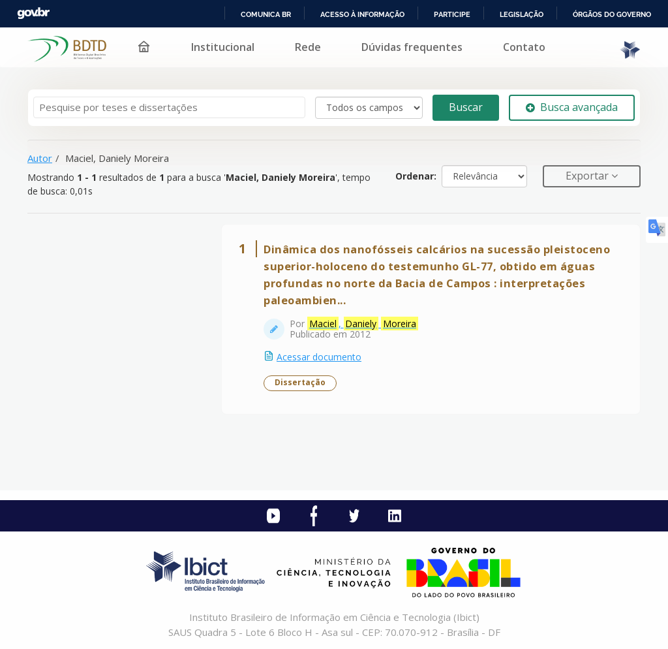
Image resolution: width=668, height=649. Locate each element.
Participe (452, 14)
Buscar (466, 107)
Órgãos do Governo (612, 14)
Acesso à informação (362, 14)
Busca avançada (572, 107)
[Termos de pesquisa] (169, 107)
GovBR (33, 13)
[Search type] (369, 108)
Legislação (521, 14)
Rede (308, 47)
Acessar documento (319, 357)
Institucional (222, 47)
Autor (39, 158)
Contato (524, 47)
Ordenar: (415, 176)
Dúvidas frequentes (412, 47)
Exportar (588, 175)
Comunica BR (266, 14)
